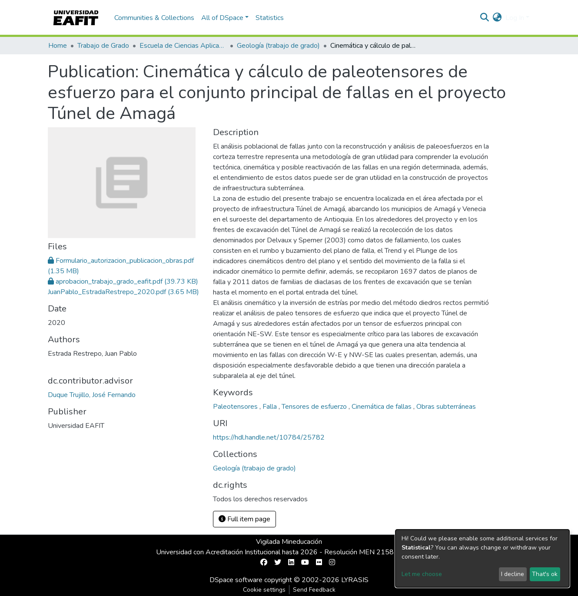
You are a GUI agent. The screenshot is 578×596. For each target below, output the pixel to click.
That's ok (545, 574)
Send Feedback (314, 590)
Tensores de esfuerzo (315, 406)
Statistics (270, 18)
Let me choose (422, 574)
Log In (514, 18)
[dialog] (482, 558)
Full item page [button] (244, 519)
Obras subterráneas (446, 406)
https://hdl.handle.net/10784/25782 (269, 437)
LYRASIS (355, 580)
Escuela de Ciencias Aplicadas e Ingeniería (183, 45)
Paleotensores (236, 406)
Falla (270, 406)
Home (57, 45)
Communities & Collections (154, 18)
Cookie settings (264, 590)
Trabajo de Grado (103, 45)
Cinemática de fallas (382, 406)
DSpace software (235, 580)
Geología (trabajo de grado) (278, 45)
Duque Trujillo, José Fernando (92, 395)
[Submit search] (484, 18)
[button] (497, 18)
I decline (512, 574)
